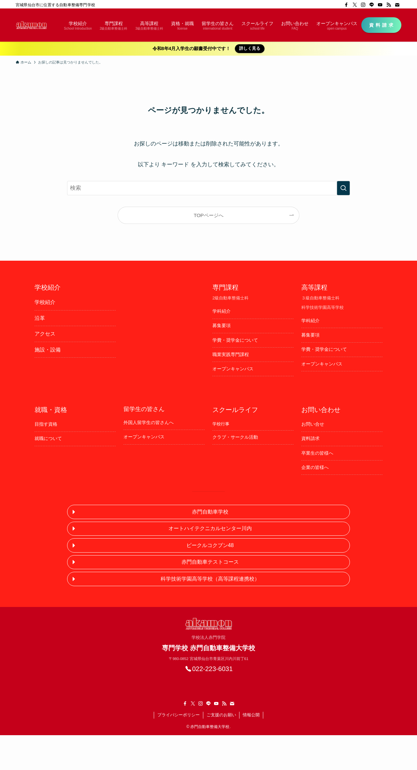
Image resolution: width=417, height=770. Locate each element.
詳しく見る (249, 48)
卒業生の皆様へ (317, 453)
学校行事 (220, 423)
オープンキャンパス (232, 368)
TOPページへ (208, 215)
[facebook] (346, 4)
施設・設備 (48, 349)
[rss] (388, 4)
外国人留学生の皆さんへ (148, 422)
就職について (48, 438)
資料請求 (310, 438)
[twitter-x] (355, 4)
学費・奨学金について (235, 340)
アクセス (45, 334)
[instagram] (363, 4)
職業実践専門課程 (230, 354)
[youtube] (380, 4)
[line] (371, 4)
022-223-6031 (212, 668)
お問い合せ (312, 424)
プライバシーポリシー (178, 714)
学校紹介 (45, 302)
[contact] (397, 4)
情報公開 (251, 714)
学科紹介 (221, 311)
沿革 (40, 318)
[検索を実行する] (343, 188)
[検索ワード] (208, 188)
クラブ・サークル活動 (235, 437)
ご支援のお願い (221, 714)
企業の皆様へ (315, 467)
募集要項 (221, 325)
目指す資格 (46, 424)
